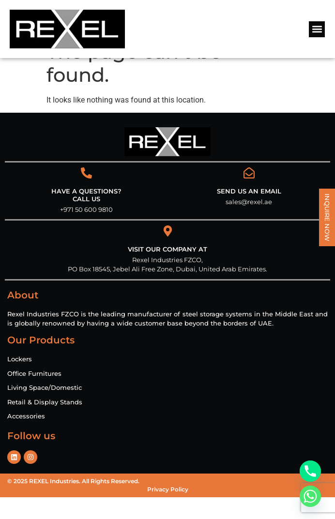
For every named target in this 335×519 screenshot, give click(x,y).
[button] (316, 29)
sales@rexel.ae (249, 223)
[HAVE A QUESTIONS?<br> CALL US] (86, 194)
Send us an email (249, 213)
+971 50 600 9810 (86, 231)
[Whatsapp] (310, 496)
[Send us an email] (249, 194)
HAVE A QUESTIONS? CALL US (86, 216)
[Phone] (310, 471)
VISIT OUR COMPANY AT (167, 271)
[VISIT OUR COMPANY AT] (167, 252)
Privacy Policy (167, 511)
